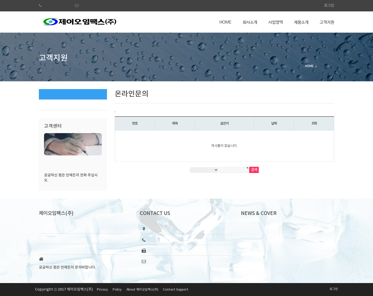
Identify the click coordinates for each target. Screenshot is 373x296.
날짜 (274, 123)
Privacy (102, 289)
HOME (309, 66)
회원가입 (308, 5)
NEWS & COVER (259, 213)
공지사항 (49, 105)
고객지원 (327, 22)
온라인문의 (51, 94)
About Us (47, 249)
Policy (117, 289)
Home (225, 22)
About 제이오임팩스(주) (142, 289)
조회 (314, 123)
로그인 (333, 289)
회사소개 (250, 22)
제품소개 (301, 22)
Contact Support (175, 289)
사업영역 (275, 22)
